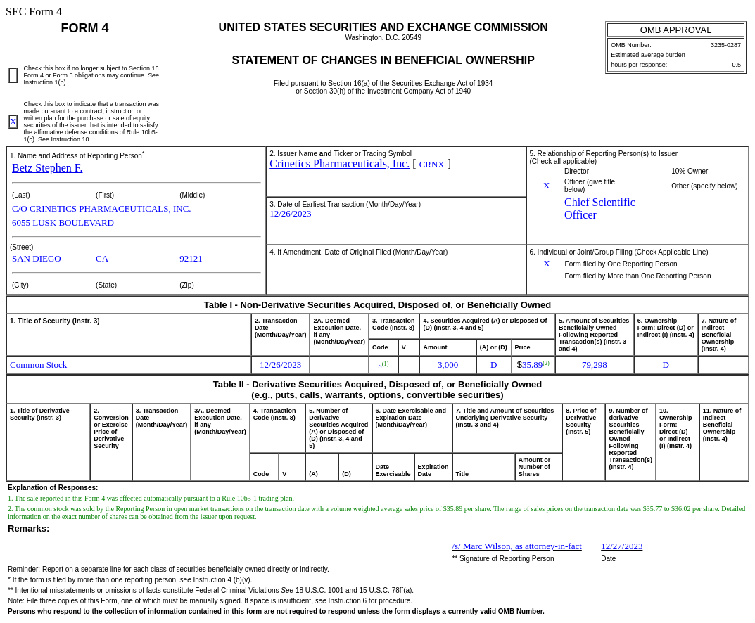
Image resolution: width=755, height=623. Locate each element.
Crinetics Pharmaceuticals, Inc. (339, 163)
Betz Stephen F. (47, 168)
